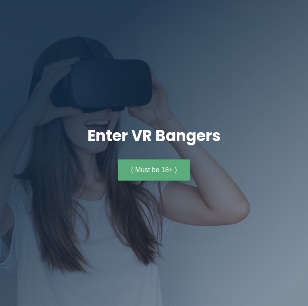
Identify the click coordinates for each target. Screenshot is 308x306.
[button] (154, 170)
